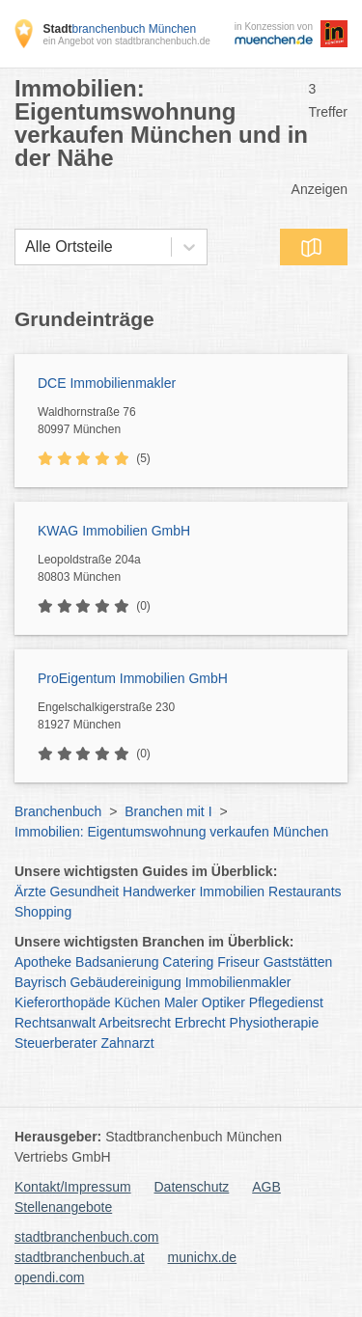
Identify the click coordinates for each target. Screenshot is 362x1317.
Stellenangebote (63, 1207)
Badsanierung (116, 962)
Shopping (42, 911)
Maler (181, 1002)
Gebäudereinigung (125, 982)
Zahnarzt (127, 1043)
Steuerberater (55, 1043)
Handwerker (159, 891)
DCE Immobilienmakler (107, 383)
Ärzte (30, 891)
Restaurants (304, 891)
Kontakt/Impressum (72, 1186)
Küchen (137, 1002)
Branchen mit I (168, 811)
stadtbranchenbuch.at (79, 1257)
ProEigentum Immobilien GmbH (133, 678)
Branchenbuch (57, 811)
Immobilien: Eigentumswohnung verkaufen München (171, 831)
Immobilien (232, 891)
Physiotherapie (275, 1022)
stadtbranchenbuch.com (86, 1237)
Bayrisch (40, 982)
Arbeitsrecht (134, 1022)
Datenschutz (192, 1186)
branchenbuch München (119, 29)
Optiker (223, 1002)
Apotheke (42, 962)
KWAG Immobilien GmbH (114, 530)
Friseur (238, 962)
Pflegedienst (286, 1002)
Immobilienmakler (238, 982)
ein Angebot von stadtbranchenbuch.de (125, 41)
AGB (266, 1186)
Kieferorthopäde (62, 1002)
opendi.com (49, 1277)
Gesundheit (85, 891)
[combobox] (25, 247)
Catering (187, 962)
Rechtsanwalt (55, 1022)
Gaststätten (298, 962)
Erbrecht (200, 1022)
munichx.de (202, 1257)
